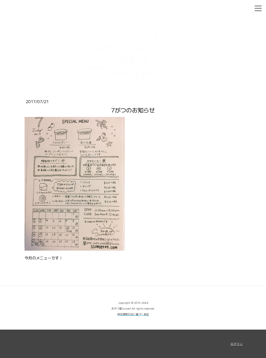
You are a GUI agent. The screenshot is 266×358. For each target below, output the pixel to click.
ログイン (236, 344)
